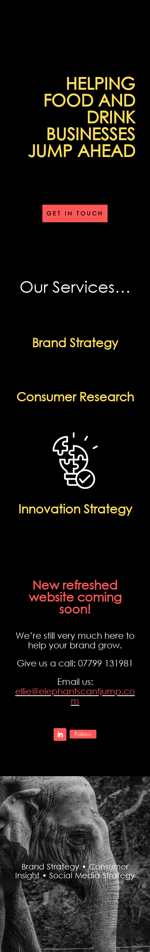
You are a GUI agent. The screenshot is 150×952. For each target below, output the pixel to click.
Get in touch (75, 213)
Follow (83, 734)
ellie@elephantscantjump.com (75, 696)
